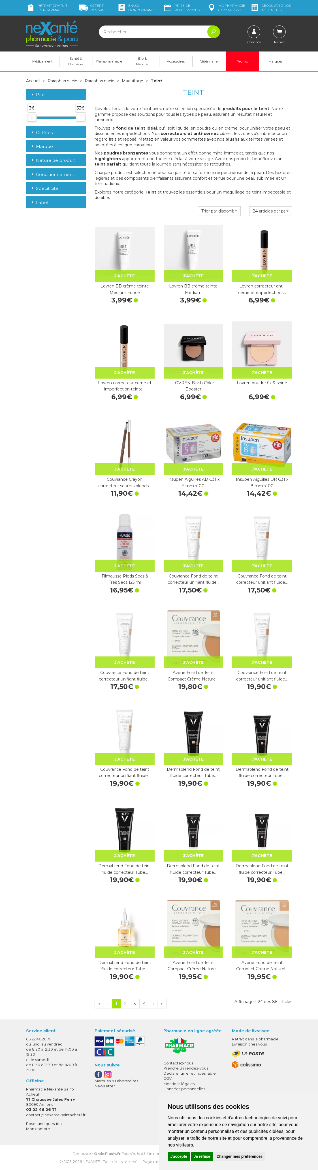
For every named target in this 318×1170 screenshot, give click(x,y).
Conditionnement (52, 174)
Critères (41, 133)
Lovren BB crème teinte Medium (193, 289)
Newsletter (105, 1086)
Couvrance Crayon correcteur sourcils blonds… (124, 482)
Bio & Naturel (142, 61)
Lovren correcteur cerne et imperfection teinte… (124, 386)
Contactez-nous (178, 1063)
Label (39, 202)
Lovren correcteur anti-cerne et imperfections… (262, 289)
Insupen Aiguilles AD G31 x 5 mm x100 (193, 482)
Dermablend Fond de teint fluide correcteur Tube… (193, 772)
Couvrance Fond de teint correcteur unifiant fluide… (193, 579)
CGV (167, 1078)
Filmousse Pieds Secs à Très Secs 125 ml (125, 579)
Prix (37, 95)
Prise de (181, 7)
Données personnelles (184, 1089)
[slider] (32, 118)
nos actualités (270, 7)
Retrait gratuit (46, 7)
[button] (219, 211)
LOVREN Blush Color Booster (193, 386)
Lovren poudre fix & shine (262, 382)
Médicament (42, 61)
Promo (242, 61)
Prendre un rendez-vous (185, 1068)
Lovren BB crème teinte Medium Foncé (125, 289)
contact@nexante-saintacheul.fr (56, 1114)
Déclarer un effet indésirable (189, 1073)
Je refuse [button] (202, 1156)
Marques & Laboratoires (116, 1081)
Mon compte (38, 1128)
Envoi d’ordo (136, 7)
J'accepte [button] (178, 1156)
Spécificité (44, 188)
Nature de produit (52, 160)
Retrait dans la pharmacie (255, 1039)
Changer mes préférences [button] (239, 1156)
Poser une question (44, 1123)
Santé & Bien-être (75, 61)
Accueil (33, 80)
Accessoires (176, 61)
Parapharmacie (109, 61)
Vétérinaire (208, 61)
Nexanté (91, 1161)
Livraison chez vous (249, 1044)
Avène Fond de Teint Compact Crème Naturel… (193, 675)
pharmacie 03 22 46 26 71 (226, 7)
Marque (41, 146)
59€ (91, 7)
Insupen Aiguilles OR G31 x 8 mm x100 (262, 482)
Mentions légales (179, 1083)
